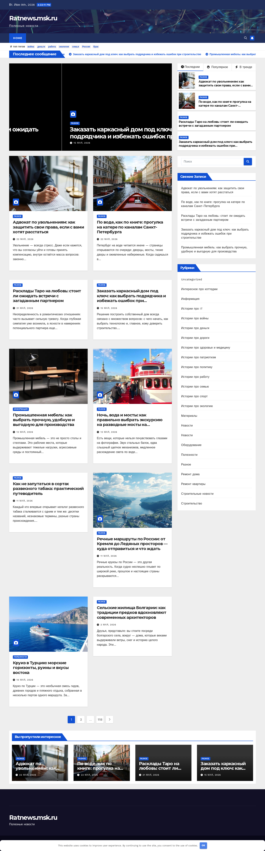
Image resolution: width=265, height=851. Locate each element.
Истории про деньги (195, 328)
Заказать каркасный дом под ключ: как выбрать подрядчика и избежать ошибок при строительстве (215, 145)
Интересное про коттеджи (199, 289)
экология (64, 46)
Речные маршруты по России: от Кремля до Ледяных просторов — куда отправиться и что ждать (132, 543)
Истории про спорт (194, 396)
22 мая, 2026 (25, 239)
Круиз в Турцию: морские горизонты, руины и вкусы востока (41, 667)
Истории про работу (195, 377)
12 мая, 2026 (25, 432)
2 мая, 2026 (108, 624)
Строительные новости (197, 493)
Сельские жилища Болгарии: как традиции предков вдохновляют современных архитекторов (131, 612)
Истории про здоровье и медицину (205, 347)
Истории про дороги (195, 338)
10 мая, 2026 (25, 680)
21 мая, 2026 (29, 143)
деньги (41, 46)
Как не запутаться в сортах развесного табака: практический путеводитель (48, 488)
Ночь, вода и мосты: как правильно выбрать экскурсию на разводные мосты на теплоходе (129, 422)
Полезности (20, 657)
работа (52, 46)
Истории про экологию (197, 406)
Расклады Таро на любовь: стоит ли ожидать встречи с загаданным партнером (82, 133)
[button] (245, 38)
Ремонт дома (190, 474)
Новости (187, 425)
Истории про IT (192, 308)
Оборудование (191, 445)
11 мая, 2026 (25, 500)
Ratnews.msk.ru (33, 18)
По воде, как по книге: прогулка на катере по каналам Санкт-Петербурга (225, 105)
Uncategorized (191, 279)
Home (17, 38)
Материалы (189, 416)
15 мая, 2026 (108, 308)
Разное (22, 123)
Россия (86, 46)
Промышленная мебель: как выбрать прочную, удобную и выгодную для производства (44, 420)
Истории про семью (195, 386)
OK (203, 845)
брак (95, 46)
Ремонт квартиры (193, 484)
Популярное (217, 67)
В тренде (243, 67)
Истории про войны (195, 318)
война (31, 46)
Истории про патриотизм (198, 357)
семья (75, 46)
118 (100, 719)
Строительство (191, 503)
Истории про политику (197, 367)
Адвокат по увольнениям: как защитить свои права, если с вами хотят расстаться (224, 85)
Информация (21, 409)
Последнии (190, 67)
